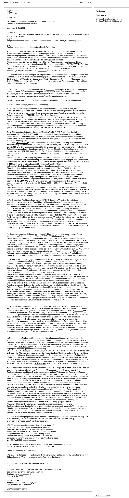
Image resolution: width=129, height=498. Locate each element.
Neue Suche (101, 15)
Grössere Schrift (84, 2)
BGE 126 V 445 (28, 151)
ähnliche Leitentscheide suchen (109, 19)
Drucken (27, 2)
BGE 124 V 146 (34, 115)
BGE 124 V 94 (40, 363)
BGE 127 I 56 (24, 346)
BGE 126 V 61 (60, 215)
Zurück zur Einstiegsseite (13, 2)
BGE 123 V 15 (22, 143)
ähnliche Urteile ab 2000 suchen (109, 21)
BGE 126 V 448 (71, 293)
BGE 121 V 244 (39, 145)
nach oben (105, 495)
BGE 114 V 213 (54, 223)
